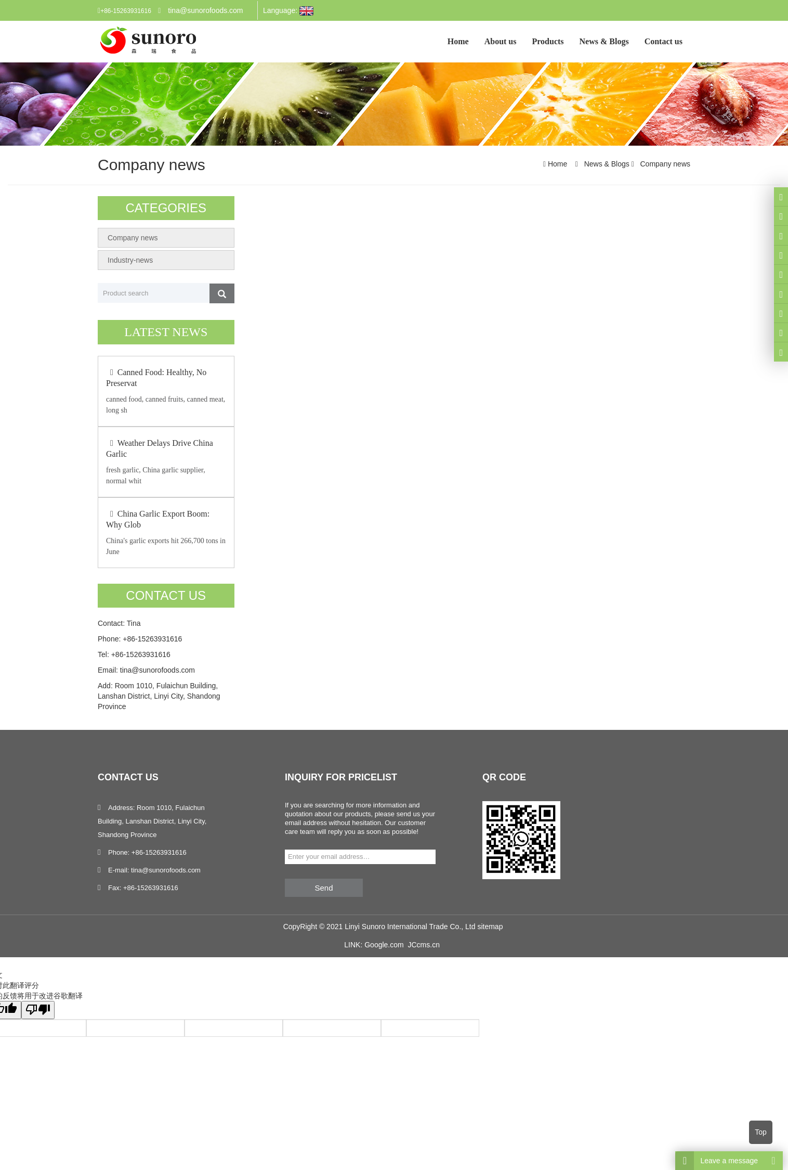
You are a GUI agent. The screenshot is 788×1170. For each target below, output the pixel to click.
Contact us (663, 41)
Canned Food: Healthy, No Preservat (156, 378)
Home (458, 41)
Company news (664, 164)
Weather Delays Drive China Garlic (159, 448)
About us (500, 41)
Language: (288, 11)
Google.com (383, 945)
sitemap (490, 926)
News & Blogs (604, 41)
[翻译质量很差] (38, 1010)
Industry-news (130, 260)
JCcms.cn (423, 945)
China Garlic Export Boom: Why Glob (157, 519)
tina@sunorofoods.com (205, 10)
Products (548, 41)
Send (323, 887)
